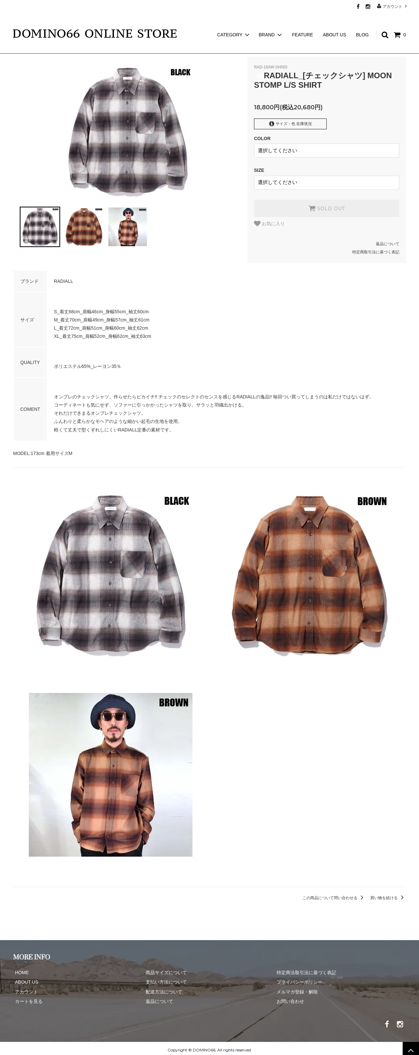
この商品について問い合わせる (334, 894)
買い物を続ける (388, 894)
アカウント (392, 6)
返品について (387, 240)
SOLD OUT (326, 204)
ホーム (19, 49)
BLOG (362, 23)
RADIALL (43, 49)
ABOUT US (334, 23)
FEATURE (302, 23)
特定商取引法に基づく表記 (375, 248)
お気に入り (269, 220)
